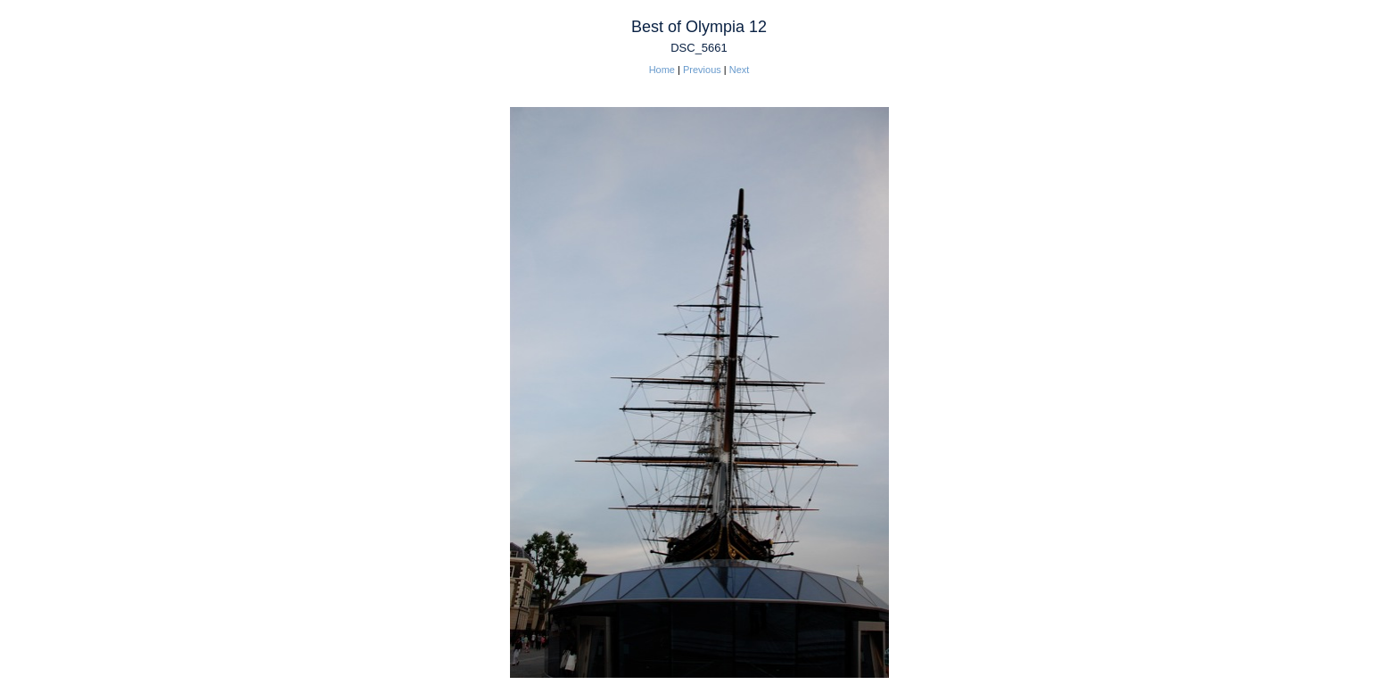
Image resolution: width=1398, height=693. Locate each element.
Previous (702, 69)
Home (662, 69)
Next (739, 69)
